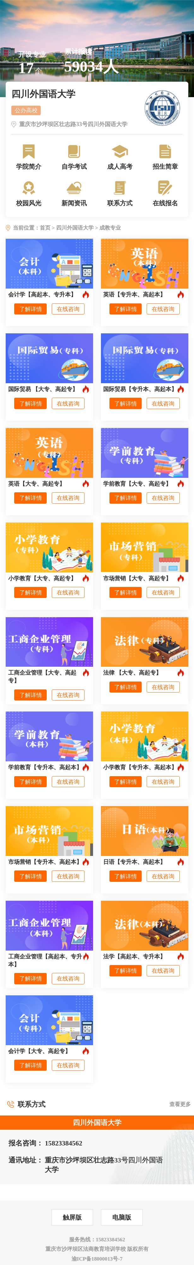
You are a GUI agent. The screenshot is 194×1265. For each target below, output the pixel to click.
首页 (45, 228)
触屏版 (72, 1217)
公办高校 (26, 110)
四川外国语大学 (75, 228)
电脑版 (121, 1217)
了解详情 (30, 309)
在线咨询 (68, 309)
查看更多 (180, 1104)
